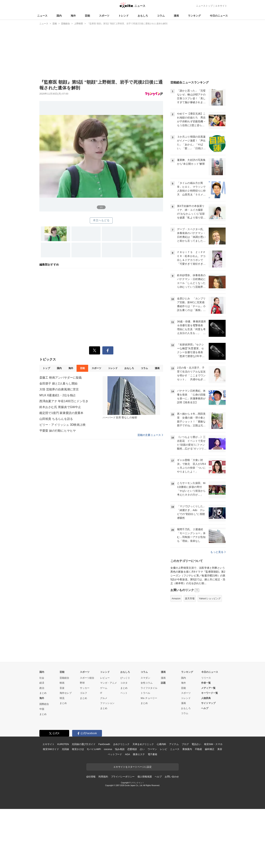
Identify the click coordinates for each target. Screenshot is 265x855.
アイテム (174, 744)
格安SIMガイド (51, 749)
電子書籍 (152, 754)
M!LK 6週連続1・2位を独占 (57, 395)
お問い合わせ (172, 776)
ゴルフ (83, 693)
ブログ (185, 744)
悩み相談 (119, 749)
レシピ (163, 749)
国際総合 (44, 704)
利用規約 (103, 776)
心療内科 (161, 744)
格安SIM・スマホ (213, 744)
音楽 (62, 688)
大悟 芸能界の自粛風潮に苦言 (59, 389)
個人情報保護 (144, 776)
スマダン (145, 677)
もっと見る (218, 551)
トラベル (145, 693)
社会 (41, 677)
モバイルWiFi (94, 749)
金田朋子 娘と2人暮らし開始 (58, 383)
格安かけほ (78, 749)
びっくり (125, 677)
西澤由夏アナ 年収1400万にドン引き (63, 401)
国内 (59, 15)
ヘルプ (204, 708)
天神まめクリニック (143, 744)
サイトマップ (208, 703)
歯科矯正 (209, 749)
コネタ (124, 682)
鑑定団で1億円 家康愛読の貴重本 (61, 413)
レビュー (105, 677)
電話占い (196, 744)
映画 (62, 682)
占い (142, 749)
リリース (206, 677)
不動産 (198, 749)
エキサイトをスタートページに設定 (132, 766)
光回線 (65, 749)
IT (101, 693)
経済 (41, 682)
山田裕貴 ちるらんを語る (56, 418)
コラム (161, 15)
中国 (41, 709)
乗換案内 (187, 749)
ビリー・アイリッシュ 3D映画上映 (62, 424)
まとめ (43, 693)
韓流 (62, 698)
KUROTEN (63, 744)
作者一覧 (206, 682)
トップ (46, 368)
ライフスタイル (149, 688)
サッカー (84, 688)
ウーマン (152, 749)
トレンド (123, 15)
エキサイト (221, 5)
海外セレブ (66, 693)
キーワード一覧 (209, 693)
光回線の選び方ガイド (84, 744)
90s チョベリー (149, 698)
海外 (73, 15)
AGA (127, 754)
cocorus (108, 749)
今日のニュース (219, 15)
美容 (219, 749)
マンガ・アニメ (108, 682)
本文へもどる (101, 220)
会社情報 (91, 776)
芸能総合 (64, 677)
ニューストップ (204, 5)
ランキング (194, 15)
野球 (82, 682)
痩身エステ (139, 754)
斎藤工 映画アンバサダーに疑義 (60, 377)
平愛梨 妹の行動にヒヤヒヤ (57, 430)
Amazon (176, 598)
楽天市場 (190, 598)
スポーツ (104, 15)
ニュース (42, 15)
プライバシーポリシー (123, 776)
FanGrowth (104, 744)
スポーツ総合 (87, 677)
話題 (163, 682)
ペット (124, 693)
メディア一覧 (208, 688)
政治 (41, 688)
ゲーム (103, 688)
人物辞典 (206, 698)
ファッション (107, 703)
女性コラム (147, 682)
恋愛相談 (132, 749)
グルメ (103, 698)
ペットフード (115, 754)
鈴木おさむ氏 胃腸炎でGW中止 (60, 407)
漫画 (176, 15)
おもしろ (143, 15)
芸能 (87, 15)
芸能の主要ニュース (150, 435)
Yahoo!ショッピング (210, 598)
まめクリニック (121, 744)
